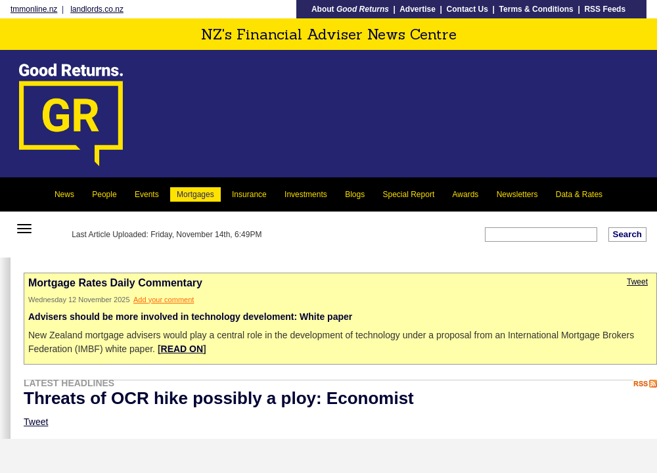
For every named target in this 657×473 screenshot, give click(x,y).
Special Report (409, 194)
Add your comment (163, 300)
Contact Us (467, 9)
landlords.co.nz (97, 9)
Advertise (417, 9)
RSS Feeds (604, 9)
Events (147, 194)
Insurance (249, 194)
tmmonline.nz (34, 9)
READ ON (182, 349)
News (64, 194)
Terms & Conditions (536, 9)
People (104, 194)
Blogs (355, 194)
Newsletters (517, 194)
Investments (305, 194)
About (350, 9)
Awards (466, 194)
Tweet (637, 281)
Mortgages (195, 194)
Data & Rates (579, 194)
